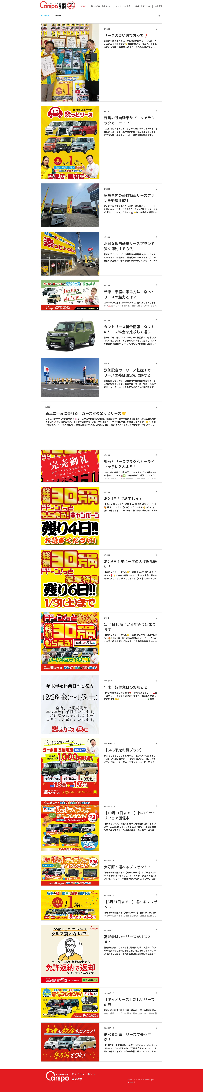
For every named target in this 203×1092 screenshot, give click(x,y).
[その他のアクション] (157, 28)
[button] (159, 16)
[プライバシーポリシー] (87, 1073)
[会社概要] (87, 1079)
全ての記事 (45, 15)
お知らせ (57, 15)
